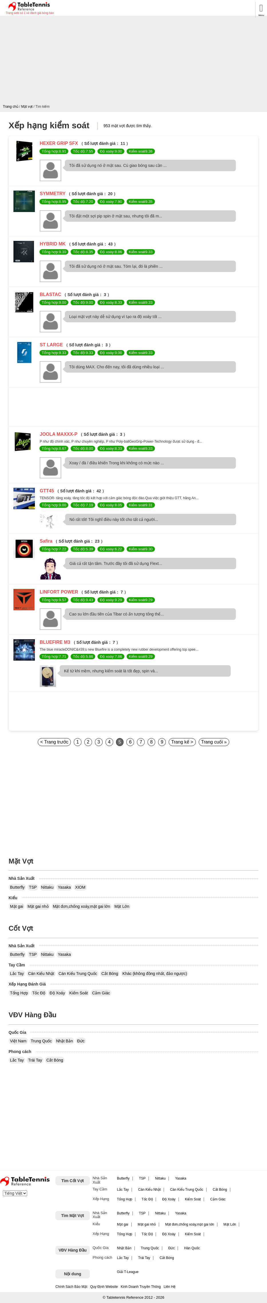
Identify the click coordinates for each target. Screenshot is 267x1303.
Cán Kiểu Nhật (41, 973)
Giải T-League (128, 1272)
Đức (81, 1041)
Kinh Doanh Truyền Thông (141, 1287)
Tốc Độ (38, 993)
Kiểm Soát (78, 993)
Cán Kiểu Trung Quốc (78, 973)
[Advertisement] (135, 61)
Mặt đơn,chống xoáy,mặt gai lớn (81, 906)
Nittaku (47, 887)
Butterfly (17, 887)
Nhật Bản (64, 1041)
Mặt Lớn (121, 906)
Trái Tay (35, 1060)
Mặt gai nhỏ (38, 906)
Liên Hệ (170, 1287)
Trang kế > (182, 742)
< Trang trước (54, 742)
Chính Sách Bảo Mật (71, 1287)
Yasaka (64, 887)
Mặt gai (16, 906)
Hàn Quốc (192, 1248)
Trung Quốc (41, 1041)
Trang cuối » (214, 742)
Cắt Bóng (109, 973)
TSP (33, 887)
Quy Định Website (104, 1287)
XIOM (80, 887)
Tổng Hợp (19, 993)
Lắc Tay (17, 973)
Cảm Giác (101, 993)
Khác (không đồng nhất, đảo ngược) (154, 973)
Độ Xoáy (57, 993)
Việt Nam (18, 1041)
